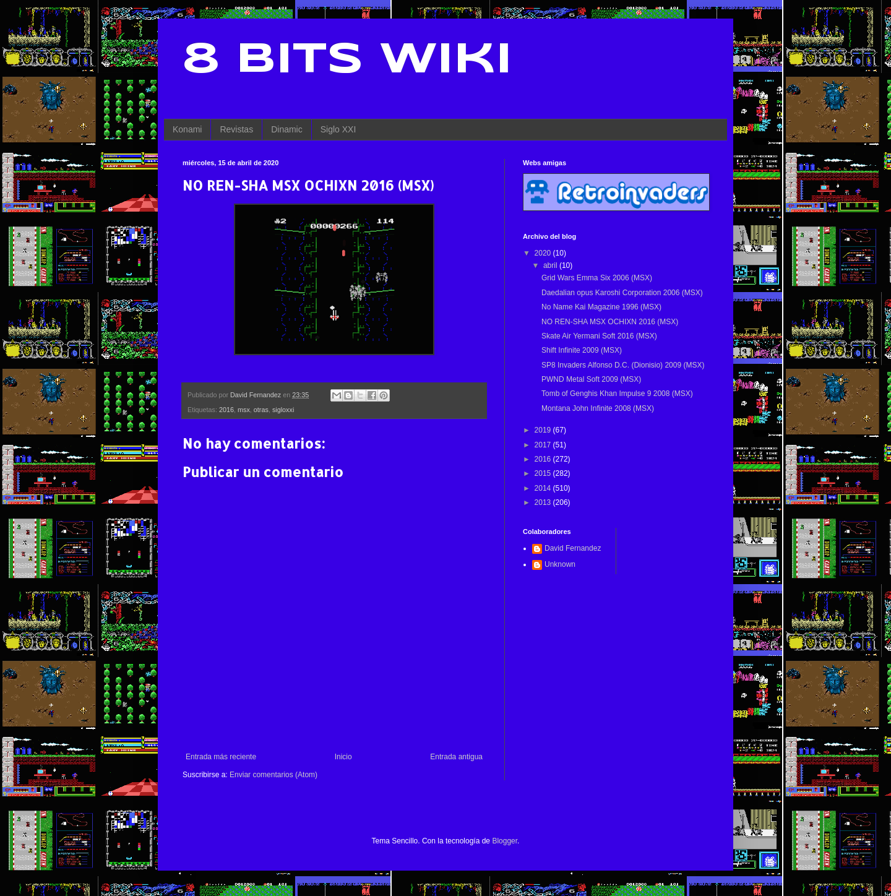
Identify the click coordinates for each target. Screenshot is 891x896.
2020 (544, 253)
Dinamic (287, 129)
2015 (544, 473)
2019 (544, 430)
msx (244, 409)
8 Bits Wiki (347, 61)
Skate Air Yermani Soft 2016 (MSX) (599, 336)
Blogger (504, 841)
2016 (226, 409)
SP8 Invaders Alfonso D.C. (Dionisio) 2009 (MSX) (622, 365)
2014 (544, 488)
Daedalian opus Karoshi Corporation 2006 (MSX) (622, 292)
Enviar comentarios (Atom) (273, 774)
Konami (187, 129)
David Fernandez (572, 548)
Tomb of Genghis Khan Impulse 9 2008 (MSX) (617, 393)
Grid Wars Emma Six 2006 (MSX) (596, 278)
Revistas (236, 129)
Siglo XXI (338, 129)
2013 (544, 502)
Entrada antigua (456, 756)
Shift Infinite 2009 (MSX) (581, 350)
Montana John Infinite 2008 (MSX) (597, 408)
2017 (544, 445)
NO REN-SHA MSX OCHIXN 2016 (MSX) (609, 321)
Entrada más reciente (221, 756)
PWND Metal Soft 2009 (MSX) (591, 379)
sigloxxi (283, 409)
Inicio (343, 756)
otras (261, 409)
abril (551, 265)
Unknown (559, 564)
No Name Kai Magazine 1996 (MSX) (601, 307)
